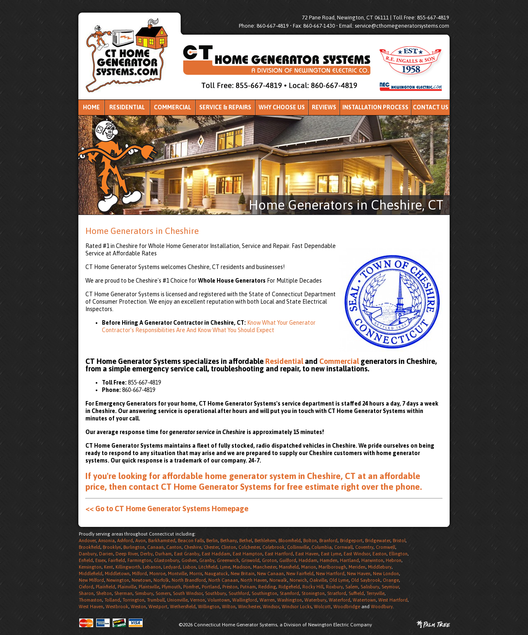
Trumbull (156, 599)
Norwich (298, 580)
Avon (140, 540)
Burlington (134, 547)
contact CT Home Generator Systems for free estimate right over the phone (274, 486)
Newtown (141, 580)
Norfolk (161, 580)
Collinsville (298, 547)
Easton (379, 553)
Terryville (375, 593)
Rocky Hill (312, 586)
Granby (206, 560)
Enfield (86, 560)
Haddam (308, 560)
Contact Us (430, 107)
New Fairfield (300, 573)
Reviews (324, 107)
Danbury (88, 553)
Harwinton (372, 560)
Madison (241, 566)
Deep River (127, 553)
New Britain (243, 573)
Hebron (393, 560)
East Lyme (331, 553)
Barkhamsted (161, 540)
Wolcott (322, 606)
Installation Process (375, 107)
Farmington (139, 560)
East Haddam (216, 553)
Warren (267, 599)
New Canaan (270, 573)
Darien (106, 553)
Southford (239, 593)
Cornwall (343, 547)
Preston (230, 586)
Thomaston (90, 599)
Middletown (117, 573)
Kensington (90, 566)
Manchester (264, 566)
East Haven (306, 553)
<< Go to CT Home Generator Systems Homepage (166, 508)
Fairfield (116, 560)
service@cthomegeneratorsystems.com (402, 26)
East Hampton (247, 553)
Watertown (364, 599)
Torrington (133, 599)
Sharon (86, 593)
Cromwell (385, 547)
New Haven (358, 573)
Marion (308, 566)
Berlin (212, 540)
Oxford (86, 586)
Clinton (228, 547)
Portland (211, 586)
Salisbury (370, 586)
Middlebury (379, 566)
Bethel (245, 540)
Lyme (225, 566)
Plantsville (149, 586)
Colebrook (273, 547)
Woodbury (382, 606)
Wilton (229, 606)
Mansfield (289, 566)
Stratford (336, 593)
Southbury (215, 593)
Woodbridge (346, 606)
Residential (127, 107)
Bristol (399, 540)
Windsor (271, 606)
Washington (289, 599)
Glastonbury (166, 560)
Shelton (104, 593)
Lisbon (189, 566)
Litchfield (207, 566)
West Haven (91, 606)
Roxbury (334, 586)
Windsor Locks (296, 606)
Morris (195, 573)
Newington (117, 580)
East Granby (186, 553)
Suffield (356, 593)
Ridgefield (289, 586)
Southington (264, 593)
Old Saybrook (365, 580)
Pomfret (191, 586)
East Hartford (279, 553)
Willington (208, 606)
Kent (108, 566)
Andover (87, 540)
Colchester (249, 547)
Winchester (249, 606)
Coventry (364, 547)
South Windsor (188, 593)
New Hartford (330, 573)
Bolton (310, 540)
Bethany (228, 540)
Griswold (250, 560)
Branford (328, 540)
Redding (267, 586)
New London (386, 573)
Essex (100, 560)
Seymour (390, 586)
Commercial (172, 107)
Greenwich (228, 560)
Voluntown (218, 599)
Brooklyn (112, 547)
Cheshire (192, 547)
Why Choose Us (282, 107)
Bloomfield (289, 540)
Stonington (313, 593)
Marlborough (332, 566)
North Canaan (223, 580)
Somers (163, 593)
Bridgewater (377, 540)
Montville (177, 573)
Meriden (357, 566)
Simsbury (144, 593)
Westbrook (117, 606)
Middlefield (90, 573)
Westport (157, 606)
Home (91, 107)
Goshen (189, 560)
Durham (163, 553)
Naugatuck (216, 573)
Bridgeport (351, 540)
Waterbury (315, 599)
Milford (139, 573)
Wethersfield (183, 606)
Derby (146, 553)
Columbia (321, 547)
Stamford (289, 593)
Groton (269, 560)
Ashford (125, 540)
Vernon (197, 599)
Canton (174, 547)
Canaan (155, 547)
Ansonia (106, 540)
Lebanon (152, 566)
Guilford (287, 560)
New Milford (91, 580)
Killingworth (128, 566)
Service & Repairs (225, 107)
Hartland (349, 560)
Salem (351, 586)
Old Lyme (339, 580)
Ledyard (171, 566)
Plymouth (171, 586)
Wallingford (244, 599)
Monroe (157, 573)
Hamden (328, 560)
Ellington (398, 553)
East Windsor (357, 553)
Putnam (248, 586)
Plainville (127, 586)
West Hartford (393, 599)
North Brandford (189, 580)
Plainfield (105, 586)
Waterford (339, 599)
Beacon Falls (191, 540)
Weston (138, 606)
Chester (211, 547)
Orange (391, 580)
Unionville (177, 599)
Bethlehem (265, 540)
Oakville (318, 580)
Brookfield (89, 547)
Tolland (112, 599)
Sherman (123, 593)
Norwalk (278, 580)
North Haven (253, 580)
